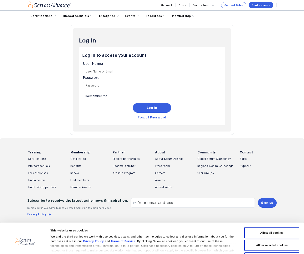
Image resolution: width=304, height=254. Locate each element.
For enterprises (38, 173)
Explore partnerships (126, 159)
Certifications (37, 159)
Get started (78, 159)
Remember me (95, 96)
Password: (92, 77)
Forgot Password (152, 117)
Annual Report (164, 187)
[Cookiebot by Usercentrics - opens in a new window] (25, 246)
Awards (160, 180)
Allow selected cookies (272, 226)
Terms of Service (123, 222)
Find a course (261, 5)
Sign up (267, 202)
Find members (79, 180)
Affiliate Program (124, 173)
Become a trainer (124, 166)
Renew (74, 173)
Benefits (75, 166)
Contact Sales (233, 5)
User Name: (93, 63)
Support (166, 5)
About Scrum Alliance (169, 159)
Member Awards (81, 187)
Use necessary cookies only (272, 239)
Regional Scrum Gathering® (215, 166)
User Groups (205, 173)
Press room (162, 166)
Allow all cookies (272, 214)
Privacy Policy (93, 222)
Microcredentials (39, 166)
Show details (204, 246)
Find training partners (42, 187)
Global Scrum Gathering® (214, 159)
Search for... (204, 5)
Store (182, 5)
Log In (152, 107)
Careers (160, 173)
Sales (243, 159)
